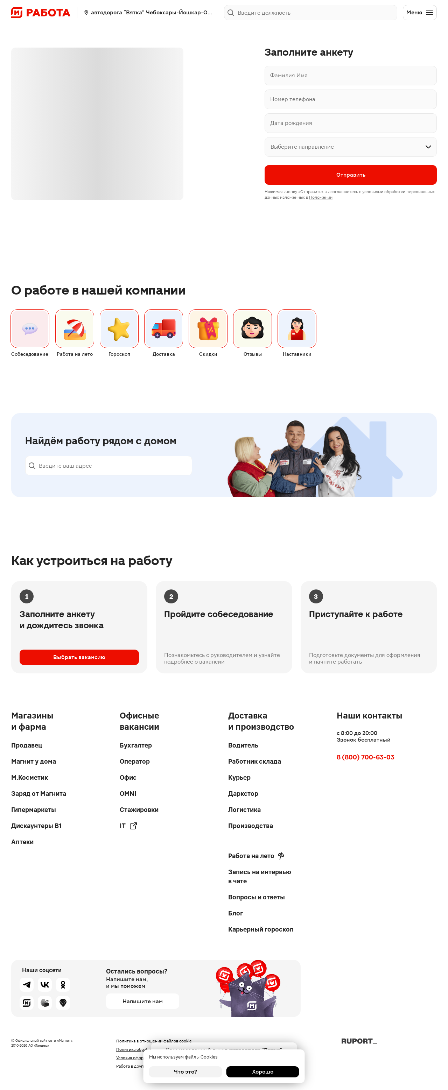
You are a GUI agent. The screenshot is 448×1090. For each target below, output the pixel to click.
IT (129, 826)
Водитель (243, 745)
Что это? (185, 1071)
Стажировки (139, 809)
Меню (420, 12)
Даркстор (243, 793)
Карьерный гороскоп (261, 929)
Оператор (135, 761)
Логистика (244, 809)
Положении (320, 197)
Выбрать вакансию (79, 657)
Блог (235, 913)
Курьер (239, 777)
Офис (128, 777)
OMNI (128, 793)
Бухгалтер (136, 745)
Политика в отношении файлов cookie (154, 1041)
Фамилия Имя (289, 75)
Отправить (350, 174)
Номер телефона (292, 99)
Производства (250, 825)
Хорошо (262, 1071)
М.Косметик (29, 777)
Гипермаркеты (33, 809)
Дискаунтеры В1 (36, 825)
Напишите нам (142, 1001)
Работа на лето (256, 856)
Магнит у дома (33, 761)
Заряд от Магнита (38, 793)
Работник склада (254, 761)
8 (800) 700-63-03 (365, 757)
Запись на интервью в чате (259, 876)
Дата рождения (291, 123)
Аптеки (22, 841)
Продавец (26, 745)
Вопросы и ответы (256, 897)
